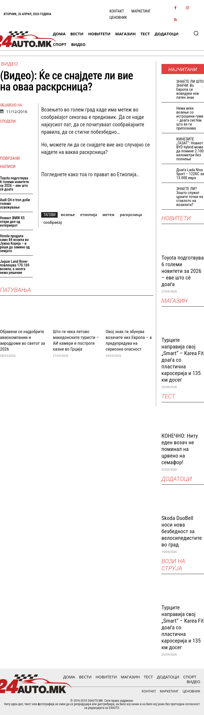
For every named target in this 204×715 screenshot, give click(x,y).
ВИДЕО (9, 63)
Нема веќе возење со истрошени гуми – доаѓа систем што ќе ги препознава (189, 118)
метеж (109, 214)
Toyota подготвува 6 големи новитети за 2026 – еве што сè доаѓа (14, 183)
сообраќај (52, 222)
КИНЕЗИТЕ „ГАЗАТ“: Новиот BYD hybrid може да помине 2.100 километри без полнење (190, 149)
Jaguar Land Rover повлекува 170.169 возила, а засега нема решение (14, 267)
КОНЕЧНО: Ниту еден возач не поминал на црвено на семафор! (180, 449)
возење (68, 214)
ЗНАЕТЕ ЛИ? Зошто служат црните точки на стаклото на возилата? (189, 196)
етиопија (88, 214)
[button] (196, 33)
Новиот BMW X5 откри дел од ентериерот (12, 221)
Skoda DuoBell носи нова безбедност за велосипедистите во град (182, 531)
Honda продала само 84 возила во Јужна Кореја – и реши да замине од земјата (15, 243)
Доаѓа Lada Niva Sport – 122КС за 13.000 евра (190, 173)
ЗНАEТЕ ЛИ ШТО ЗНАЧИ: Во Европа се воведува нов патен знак (190, 89)
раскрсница (131, 214)
